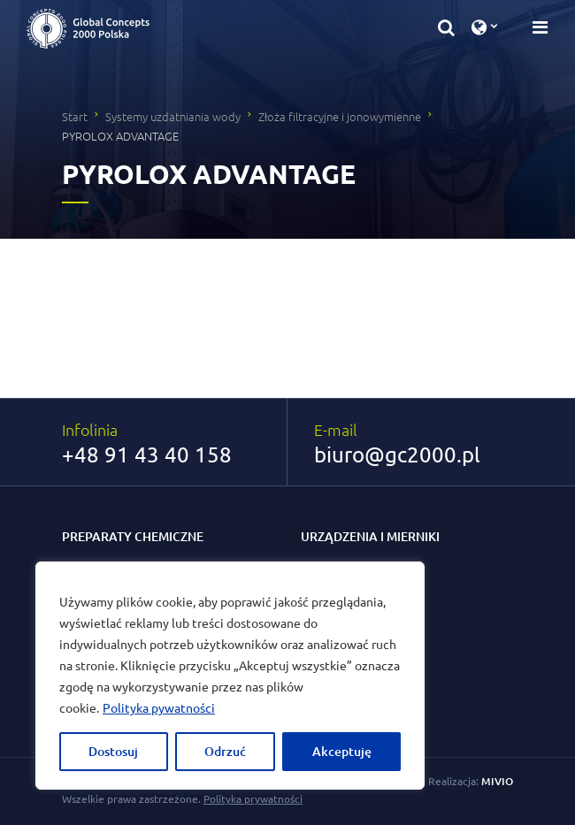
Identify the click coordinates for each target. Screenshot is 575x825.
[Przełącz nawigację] (534, 26)
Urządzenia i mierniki (370, 536)
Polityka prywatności (253, 798)
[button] (446, 26)
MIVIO (497, 781)
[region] (230, 675)
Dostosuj (113, 751)
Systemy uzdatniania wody (173, 116)
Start (75, 116)
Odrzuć (225, 751)
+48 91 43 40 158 (147, 454)
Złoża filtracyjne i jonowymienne (339, 116)
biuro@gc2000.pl (397, 454)
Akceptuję (342, 751)
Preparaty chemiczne (132, 536)
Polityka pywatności (159, 707)
